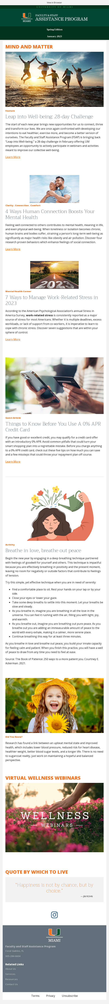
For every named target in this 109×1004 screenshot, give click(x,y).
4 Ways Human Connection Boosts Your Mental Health (50, 214)
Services (10, 974)
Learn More (12, 157)
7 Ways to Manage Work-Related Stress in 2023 (51, 300)
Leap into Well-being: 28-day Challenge (49, 116)
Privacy (50, 996)
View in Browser (54, 2)
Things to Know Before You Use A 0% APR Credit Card (53, 426)
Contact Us (11, 984)
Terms (35, 996)
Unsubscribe (70, 996)
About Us (10, 968)
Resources (11, 979)
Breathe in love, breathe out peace (43, 550)
